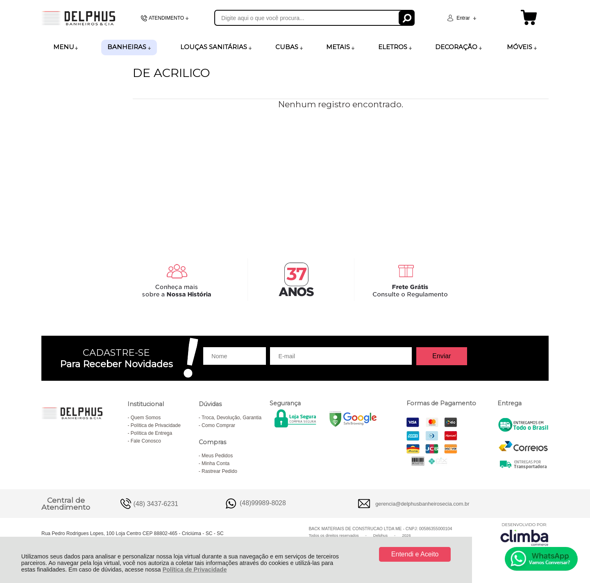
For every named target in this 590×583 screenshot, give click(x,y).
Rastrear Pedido (219, 471)
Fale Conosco (146, 441)
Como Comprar (218, 425)
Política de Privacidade (195, 569)
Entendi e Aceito (415, 554)
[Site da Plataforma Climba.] (524, 534)
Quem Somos (146, 417)
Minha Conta (215, 463)
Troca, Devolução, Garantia (231, 417)
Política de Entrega (151, 433)
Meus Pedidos (217, 456)
